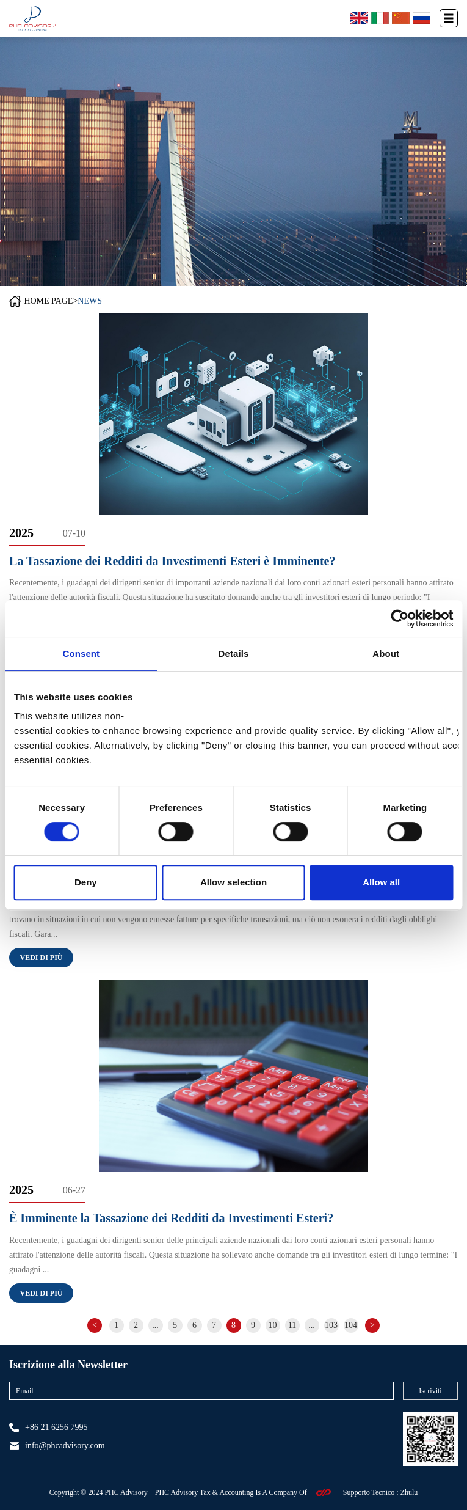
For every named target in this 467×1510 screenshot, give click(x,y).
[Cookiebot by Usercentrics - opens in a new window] (399, 618)
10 (273, 1325)
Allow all (381, 882)
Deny (85, 882)
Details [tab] (234, 653)
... (155, 1325)
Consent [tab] (81, 653)
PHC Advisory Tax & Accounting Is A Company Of (231, 1492)
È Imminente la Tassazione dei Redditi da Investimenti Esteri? (171, 1218)
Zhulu (409, 1492)
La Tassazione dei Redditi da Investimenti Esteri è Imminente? (172, 561)
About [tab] (385, 653)
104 (350, 1325)
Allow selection (233, 882)
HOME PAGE (48, 301)
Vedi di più (41, 957)
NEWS (90, 301)
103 (331, 1325)
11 (292, 1325)
